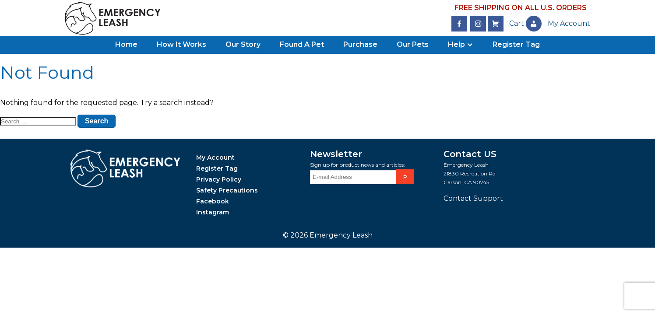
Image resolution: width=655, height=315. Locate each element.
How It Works (181, 44)
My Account (215, 157)
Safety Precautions (227, 190)
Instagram (212, 212)
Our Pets (413, 44)
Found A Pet (302, 44)
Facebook (212, 201)
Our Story (243, 44)
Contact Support (473, 198)
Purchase (360, 44)
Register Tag (516, 44)
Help (456, 44)
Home (126, 44)
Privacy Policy (218, 179)
